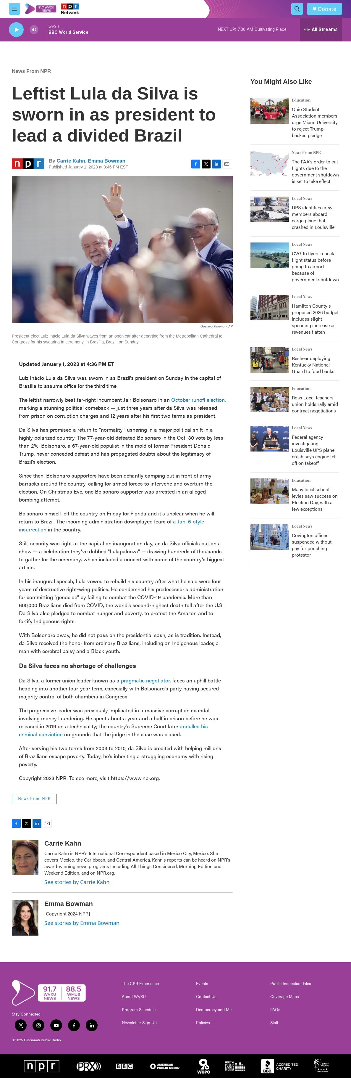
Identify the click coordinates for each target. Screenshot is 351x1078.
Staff (274, 1022)
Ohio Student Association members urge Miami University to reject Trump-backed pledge (315, 122)
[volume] (34, 29)
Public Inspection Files (290, 983)
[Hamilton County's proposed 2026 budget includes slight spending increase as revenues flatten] (269, 307)
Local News (302, 198)
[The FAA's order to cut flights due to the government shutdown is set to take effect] (269, 163)
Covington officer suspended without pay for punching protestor (311, 545)
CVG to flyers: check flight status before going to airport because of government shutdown (315, 266)
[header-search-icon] (297, 9)
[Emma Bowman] (25, 918)
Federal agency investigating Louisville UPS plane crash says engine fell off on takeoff (314, 449)
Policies (203, 1022)
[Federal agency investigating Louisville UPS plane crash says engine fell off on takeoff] (269, 439)
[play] (16, 29)
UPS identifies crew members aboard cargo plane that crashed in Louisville (313, 217)
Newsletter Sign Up (139, 1022)
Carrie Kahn (70, 161)
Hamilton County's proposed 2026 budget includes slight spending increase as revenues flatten (315, 318)
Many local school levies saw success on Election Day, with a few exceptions (315, 499)
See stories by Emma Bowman (81, 922)
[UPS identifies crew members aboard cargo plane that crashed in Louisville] (269, 209)
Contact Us (206, 996)
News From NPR (31, 71)
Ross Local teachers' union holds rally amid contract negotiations (315, 404)
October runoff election (198, 399)
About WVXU (134, 996)
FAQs (275, 1009)
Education (301, 100)
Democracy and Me (214, 1009)
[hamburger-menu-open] (14, 9)
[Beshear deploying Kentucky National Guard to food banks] (269, 360)
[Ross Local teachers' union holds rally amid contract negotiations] (269, 399)
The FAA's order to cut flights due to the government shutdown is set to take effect (315, 171)
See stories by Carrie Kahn (76, 882)
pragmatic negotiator (145, 680)
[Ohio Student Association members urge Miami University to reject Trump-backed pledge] (269, 111)
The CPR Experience (140, 983)
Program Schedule (139, 1009)
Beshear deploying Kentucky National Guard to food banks (313, 365)
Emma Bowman (106, 161)
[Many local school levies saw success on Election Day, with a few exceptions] (269, 491)
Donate (327, 9)
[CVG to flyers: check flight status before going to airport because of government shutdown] (269, 255)
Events (202, 983)
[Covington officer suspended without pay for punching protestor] (269, 537)
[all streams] (321, 29)
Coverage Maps (284, 996)
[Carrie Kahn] (25, 857)
